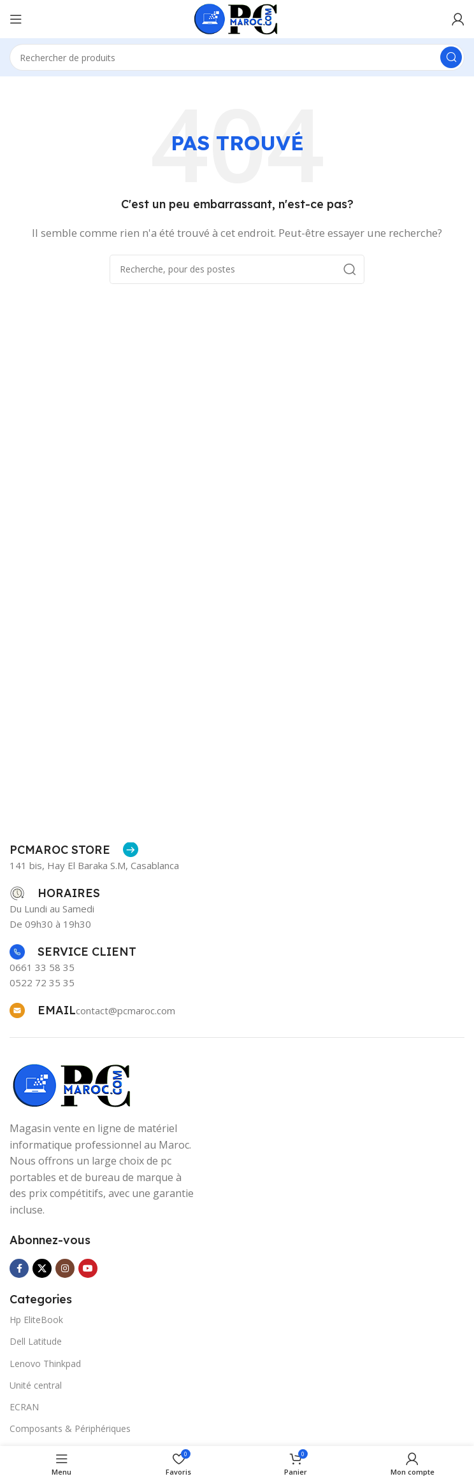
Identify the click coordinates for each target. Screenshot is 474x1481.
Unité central (36, 1385)
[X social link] (42, 1268)
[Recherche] (237, 57)
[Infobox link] (74, 850)
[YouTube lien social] (87, 1268)
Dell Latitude (36, 1341)
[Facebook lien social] (19, 1268)
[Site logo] (237, 17)
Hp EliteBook (36, 1320)
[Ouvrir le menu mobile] (16, 19)
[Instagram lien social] (65, 1268)
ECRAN (24, 1407)
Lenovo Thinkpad (45, 1363)
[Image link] (73, 1084)
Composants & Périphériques (70, 1428)
